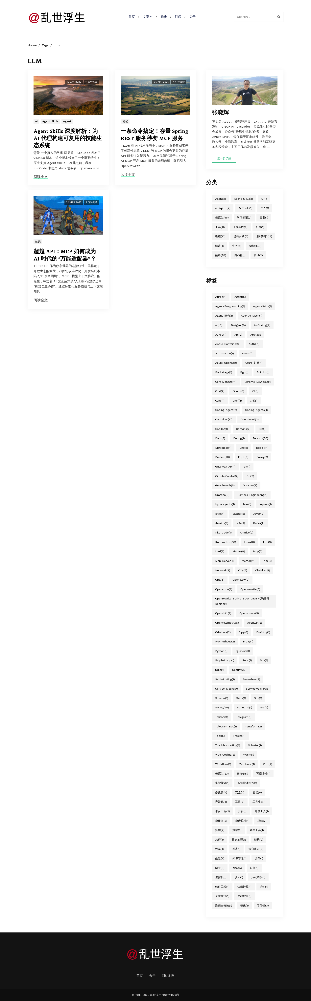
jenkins (221, 523)
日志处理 (239, 839)
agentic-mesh (251, 315)
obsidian (262, 570)
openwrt (254, 622)
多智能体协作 (247, 782)
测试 (236, 848)
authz (254, 343)
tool (220, 735)
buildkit (263, 372)
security (239, 669)
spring (222, 707)
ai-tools (245, 208)
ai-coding (262, 325)
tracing (239, 735)
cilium (238, 391)
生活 (236, 245)
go (250, 476)
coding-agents (256, 409)
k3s (240, 523)
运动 (264, 886)
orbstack (223, 632)
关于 (192, 17)
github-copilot (226, 476)
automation (224, 353)
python (221, 651)
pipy (243, 632)
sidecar (221, 698)
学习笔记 (244, 217)
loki (219, 551)
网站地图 (168, 975)
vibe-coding (225, 754)
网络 (237, 867)
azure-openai (226, 362)
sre (264, 707)
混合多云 (256, 848)
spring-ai (244, 707)
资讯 (258, 255)
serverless (251, 679)
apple (255, 334)
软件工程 (222, 886)
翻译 (220, 255)
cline (220, 400)
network (222, 570)
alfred (220, 334)
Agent (67, 121)
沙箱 (219, 848)
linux (249, 542)
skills (241, 698)
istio (219, 513)
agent (220, 198)
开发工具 (262, 811)
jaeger (238, 513)
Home (32, 45)
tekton (221, 717)
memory (248, 560)
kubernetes (225, 542)
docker (222, 457)
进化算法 (222, 896)
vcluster (255, 745)
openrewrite (250, 589)
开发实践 (240, 227)
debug (239, 438)
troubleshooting (227, 745)
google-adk (225, 485)
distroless (223, 447)
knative (246, 532)
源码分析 (241, 236)
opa (219, 579)
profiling (263, 632)
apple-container (228, 343)
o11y (242, 570)
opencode (223, 589)
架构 (258, 839)
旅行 (219, 839)
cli (255, 391)
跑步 (164, 17)
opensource (249, 613)
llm (267, 542)
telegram (243, 717)
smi (258, 698)
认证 (239, 877)
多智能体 (222, 782)
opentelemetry (227, 622)
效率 (237, 830)
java (258, 513)
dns (243, 447)
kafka (259, 523)
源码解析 (264, 236)
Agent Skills (50, 121)
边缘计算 (244, 886)
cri (262, 428)
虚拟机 (221, 877)
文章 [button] (146, 17)
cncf (237, 400)
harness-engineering (252, 494)
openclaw (240, 579)
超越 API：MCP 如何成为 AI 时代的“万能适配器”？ (65, 254)
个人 (264, 208)
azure (247, 353)
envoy (262, 457)
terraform (253, 726)
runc (247, 660)
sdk (264, 660)
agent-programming (230, 306)
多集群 (221, 792)
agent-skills (243, 198)
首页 (132, 17)
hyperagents (225, 504)
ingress (265, 504)
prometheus (225, 641)
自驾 (254, 867)
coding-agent (226, 409)
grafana (222, 494)
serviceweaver (257, 688)
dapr (220, 438)
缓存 (259, 858)
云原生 (222, 217)
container (223, 419)
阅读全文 (41, 176)
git (247, 466)
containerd (250, 419)
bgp (244, 372)
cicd (219, 391)
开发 (242, 811)
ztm (267, 764)
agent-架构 (224, 315)
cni (253, 400)
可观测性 (263, 773)
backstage (223, 372)
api (238, 334)
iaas (247, 504)
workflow (223, 764)
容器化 (221, 801)
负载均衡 (258, 877)
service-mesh (226, 688)
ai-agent (222, 208)
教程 (220, 236)
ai (264, 198)
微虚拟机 (242, 820)
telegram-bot (226, 726)
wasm (248, 754)
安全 (239, 792)
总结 (262, 820)
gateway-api (225, 466)
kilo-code (223, 532)
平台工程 (222, 811)
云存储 (242, 773)
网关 (219, 867)
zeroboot (247, 764)
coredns (243, 428)
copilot (221, 428)
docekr (262, 447)
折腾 (260, 227)
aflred (220, 296)
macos (238, 551)
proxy (248, 641)
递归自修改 (223, 905)
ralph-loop (224, 660)
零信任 (263, 905)
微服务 (221, 820)
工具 (220, 227)
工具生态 (259, 801)
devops (260, 438)
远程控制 (244, 896)
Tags (45, 45)
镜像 (244, 905)
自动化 (240, 255)
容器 (264, 217)
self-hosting (225, 679)
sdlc (219, 669)
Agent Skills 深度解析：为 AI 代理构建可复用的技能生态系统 (68, 138)
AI (36, 121)
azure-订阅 (253, 362)
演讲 (219, 245)
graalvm (250, 485)
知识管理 (239, 858)
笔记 (125, 121)
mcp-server (224, 560)
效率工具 (257, 830)
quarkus (243, 651)
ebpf (243, 457)
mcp (257, 551)
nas (268, 560)
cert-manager (225, 381)
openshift (223, 613)
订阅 (178, 17)
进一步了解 (224, 158)
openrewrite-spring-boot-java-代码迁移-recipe (243, 601)
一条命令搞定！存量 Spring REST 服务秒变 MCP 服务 (154, 134)
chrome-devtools (258, 381)
